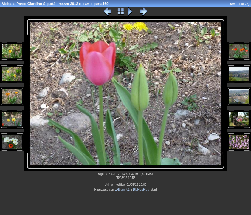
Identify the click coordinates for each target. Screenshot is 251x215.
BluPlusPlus (141, 189)
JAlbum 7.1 (122, 189)
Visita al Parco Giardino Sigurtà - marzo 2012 (40, 4)
